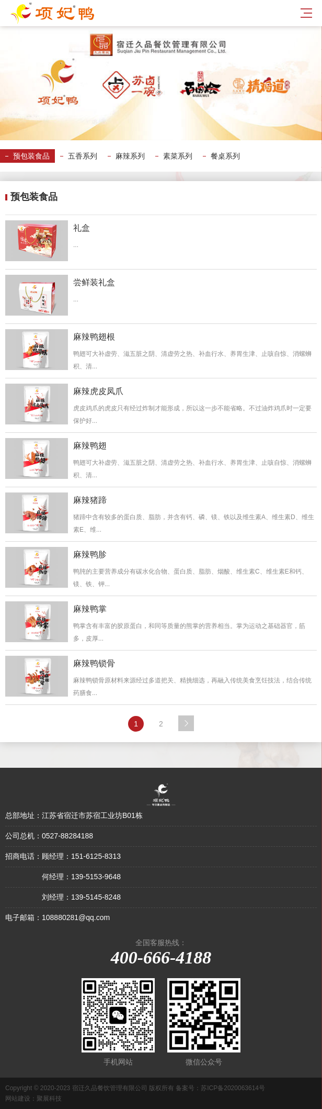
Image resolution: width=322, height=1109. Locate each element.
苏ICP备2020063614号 (233, 1088)
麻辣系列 (130, 156)
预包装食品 (31, 156)
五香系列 (82, 156)
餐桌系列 (225, 156)
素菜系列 (177, 156)
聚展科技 (49, 1098)
